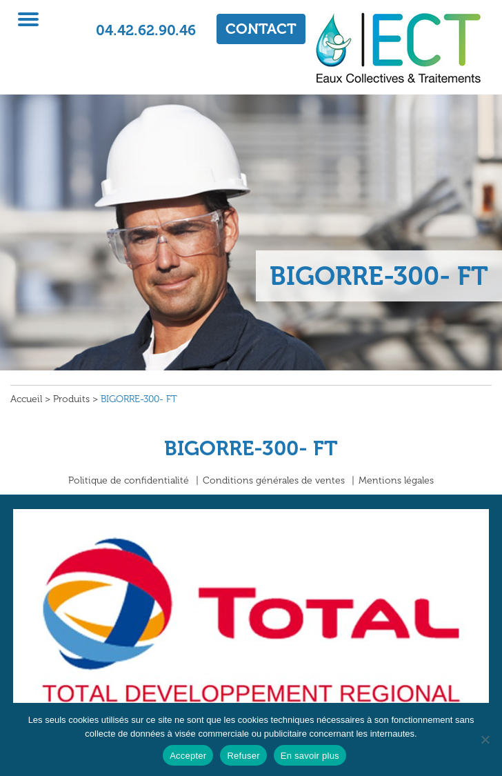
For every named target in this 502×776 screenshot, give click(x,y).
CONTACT (261, 28)
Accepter (188, 755)
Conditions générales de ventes (274, 480)
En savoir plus (310, 755)
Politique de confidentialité (128, 480)
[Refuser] (485, 739)
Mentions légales (396, 480)
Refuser (243, 755)
